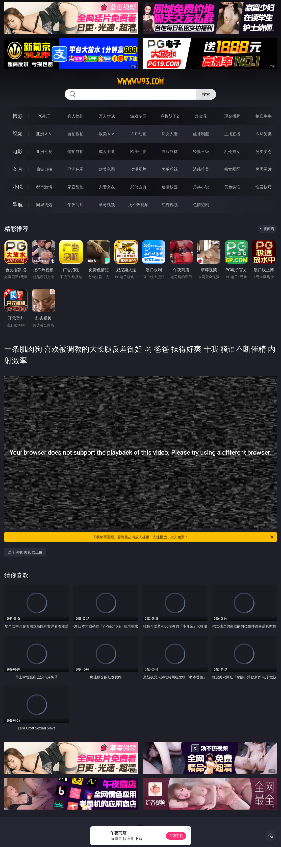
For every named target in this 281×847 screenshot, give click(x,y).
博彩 (18, 116)
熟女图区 (232, 169)
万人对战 (107, 116)
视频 (18, 133)
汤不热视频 (138, 204)
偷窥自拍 (44, 169)
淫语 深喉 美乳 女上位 (25, 552)
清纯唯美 (201, 169)
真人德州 (75, 116)
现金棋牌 (232, 116)
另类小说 (201, 187)
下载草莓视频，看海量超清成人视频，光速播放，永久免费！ (183, 537)
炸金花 (201, 116)
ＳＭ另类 (264, 134)
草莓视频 (107, 204)
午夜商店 (75, 204)
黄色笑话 (232, 187)
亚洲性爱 (44, 151)
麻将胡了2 (169, 116)
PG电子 (44, 116)
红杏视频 (170, 204)
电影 (18, 151)
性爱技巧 (264, 187)
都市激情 (44, 187)
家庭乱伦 (75, 187)
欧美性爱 (138, 151)
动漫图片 (138, 169)
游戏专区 (138, 116)
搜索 (206, 94)
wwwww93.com (140, 81)
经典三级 (201, 151)
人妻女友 (107, 187)
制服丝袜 (170, 151)
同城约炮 (44, 204)
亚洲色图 (75, 169)
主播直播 (232, 134)
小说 (18, 186)
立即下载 (176, 835)
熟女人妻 (170, 134)
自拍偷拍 (75, 134)
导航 (18, 204)
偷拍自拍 (75, 151)
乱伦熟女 (232, 151)
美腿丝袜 (170, 169)
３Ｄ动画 (138, 134)
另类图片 (264, 169)
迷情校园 (170, 187)
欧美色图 (107, 169)
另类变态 (264, 151)
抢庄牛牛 (264, 116)
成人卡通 (107, 151)
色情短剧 (201, 204)
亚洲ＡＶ (44, 134)
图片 (18, 169)
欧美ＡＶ (107, 134)
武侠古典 (138, 187)
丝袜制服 (201, 134)
